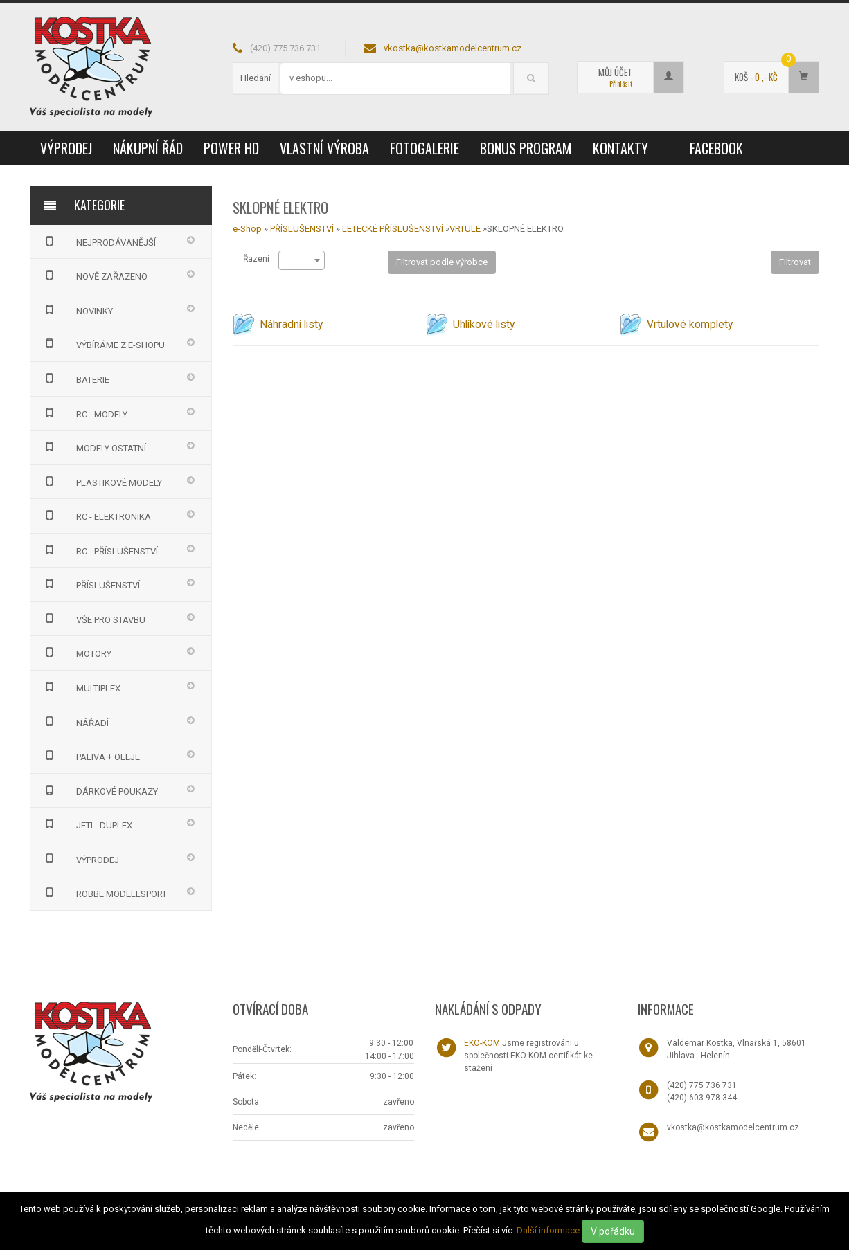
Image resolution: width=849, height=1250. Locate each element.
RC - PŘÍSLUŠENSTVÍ (99, 549)
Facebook (716, 148)
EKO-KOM (482, 1043)
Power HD (231, 148)
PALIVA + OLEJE (90, 755)
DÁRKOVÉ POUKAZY (99, 790)
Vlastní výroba (324, 148)
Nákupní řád (148, 148)
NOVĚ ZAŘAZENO (94, 275)
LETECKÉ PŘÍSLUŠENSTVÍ (392, 229)
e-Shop (247, 229)
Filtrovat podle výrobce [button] (442, 262)
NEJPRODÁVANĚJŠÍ (98, 241)
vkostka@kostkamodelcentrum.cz (452, 48)
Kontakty (620, 148)
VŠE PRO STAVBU (93, 618)
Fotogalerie (424, 148)
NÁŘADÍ (75, 721)
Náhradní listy (291, 324)
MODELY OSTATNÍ (93, 446)
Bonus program (526, 148)
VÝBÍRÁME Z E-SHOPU (103, 343)
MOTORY (76, 652)
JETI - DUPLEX (86, 824)
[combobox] (301, 260)
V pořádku (613, 1231)
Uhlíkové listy (484, 324)
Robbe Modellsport (104, 892)
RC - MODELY (84, 412)
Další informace (548, 1230)
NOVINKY (77, 309)
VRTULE (465, 229)
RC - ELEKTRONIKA (96, 515)
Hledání (255, 78)
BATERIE (75, 378)
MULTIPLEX (80, 687)
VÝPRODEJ (66, 148)
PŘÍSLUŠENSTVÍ (90, 583)
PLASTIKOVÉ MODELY (101, 481)
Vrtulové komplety (690, 324)
